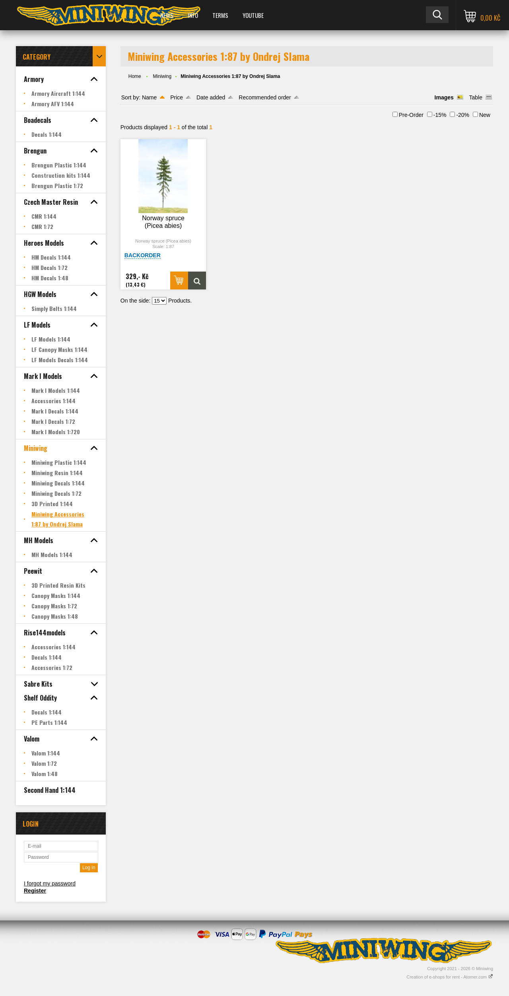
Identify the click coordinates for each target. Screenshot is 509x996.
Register (35, 890)
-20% (462, 115)
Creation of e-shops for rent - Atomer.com (449, 977)
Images (444, 97)
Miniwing (162, 76)
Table (475, 97)
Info (193, 15)
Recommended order (265, 97)
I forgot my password (50, 883)
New (484, 115)
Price (176, 97)
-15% (440, 115)
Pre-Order (411, 115)
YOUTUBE (253, 15)
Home (134, 76)
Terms (220, 15)
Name (149, 97)
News (166, 15)
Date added (210, 97)
